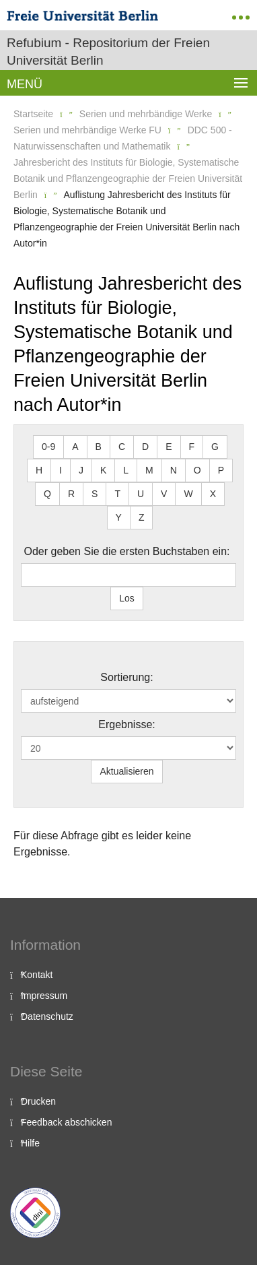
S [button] (94, 493)
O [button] (197, 470)
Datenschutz (47, 1016)
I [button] (60, 470)
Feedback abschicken (66, 1122)
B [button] (99, 446)
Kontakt (36, 974)
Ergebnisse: (126, 724)
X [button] (213, 493)
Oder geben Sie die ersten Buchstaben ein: (127, 551)
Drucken (38, 1101)
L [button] (125, 470)
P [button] (221, 470)
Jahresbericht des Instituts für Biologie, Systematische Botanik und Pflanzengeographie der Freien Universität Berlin (127, 178)
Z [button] (142, 517)
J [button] (81, 470)
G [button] (215, 446)
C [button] (121, 446)
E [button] (169, 446)
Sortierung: (126, 677)
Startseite (33, 113)
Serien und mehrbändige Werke (145, 113)
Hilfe (30, 1143)
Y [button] (119, 517)
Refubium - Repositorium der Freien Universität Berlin (108, 51)
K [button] (103, 470)
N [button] (173, 470)
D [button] (145, 446)
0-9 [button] (48, 446)
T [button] (117, 493)
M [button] (149, 470)
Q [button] (47, 493)
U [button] (140, 493)
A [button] (75, 446)
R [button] (71, 493)
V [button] (164, 493)
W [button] (188, 493)
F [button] (192, 446)
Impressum (44, 995)
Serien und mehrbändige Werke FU (87, 130)
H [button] (39, 470)
